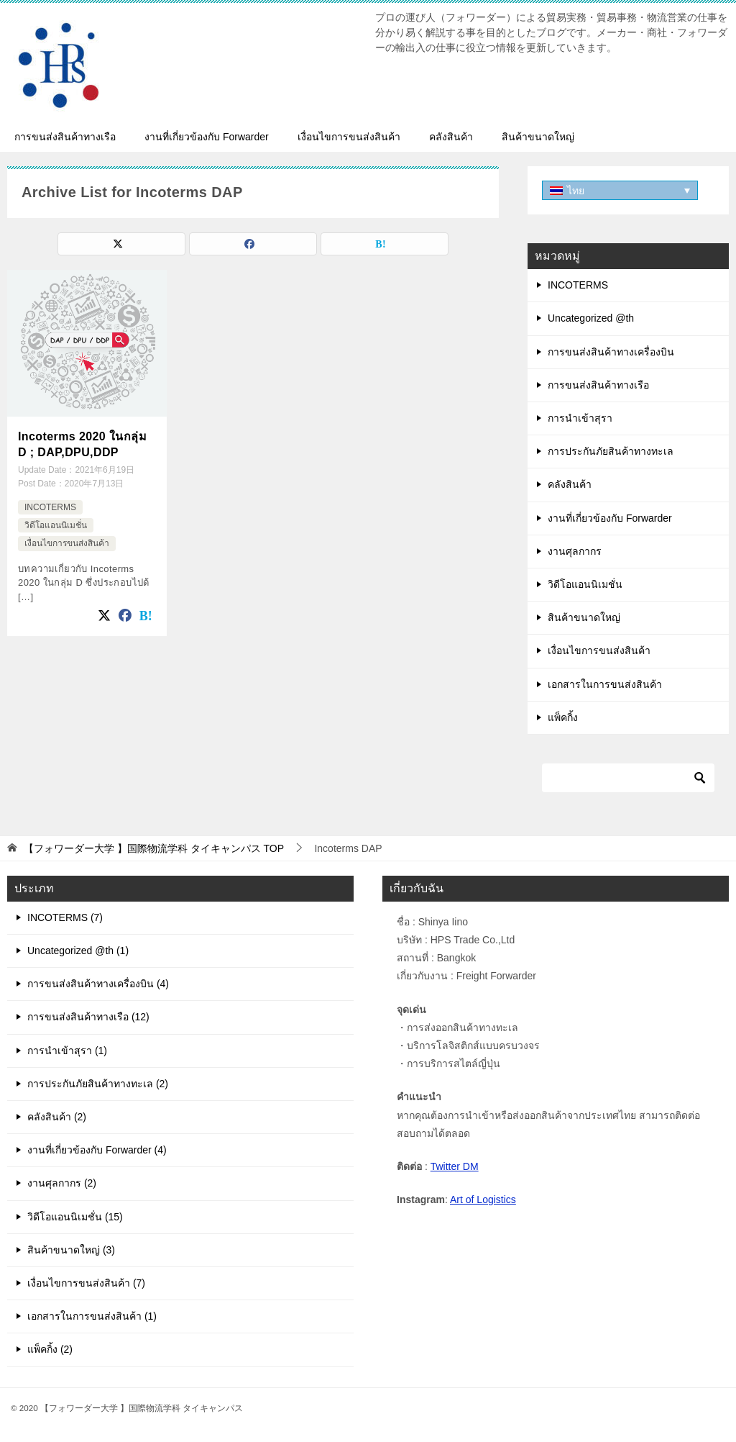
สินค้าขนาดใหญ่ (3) (71, 1250)
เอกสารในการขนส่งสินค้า (605, 684)
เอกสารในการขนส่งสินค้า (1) (92, 1316)
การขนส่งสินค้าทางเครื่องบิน (611, 352)
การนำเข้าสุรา (580, 418)
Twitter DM (455, 1166)
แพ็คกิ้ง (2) (50, 1349)
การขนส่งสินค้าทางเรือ (65, 136)
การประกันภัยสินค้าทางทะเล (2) (97, 1083)
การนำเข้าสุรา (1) (67, 1050)
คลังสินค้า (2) (56, 1117)
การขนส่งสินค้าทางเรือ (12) (88, 1016)
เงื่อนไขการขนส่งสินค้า (349, 136)
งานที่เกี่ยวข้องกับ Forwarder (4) (97, 1150)
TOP (154, 848)
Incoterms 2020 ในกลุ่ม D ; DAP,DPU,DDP (82, 444)
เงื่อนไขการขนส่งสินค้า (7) (86, 1283)
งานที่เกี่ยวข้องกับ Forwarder (206, 136)
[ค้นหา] (628, 777)
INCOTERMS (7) (65, 917)
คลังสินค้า (451, 136)
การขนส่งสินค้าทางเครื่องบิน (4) (98, 983)
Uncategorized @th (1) (78, 950)
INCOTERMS (50, 507)
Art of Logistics (483, 1199)
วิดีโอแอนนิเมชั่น (55, 525)
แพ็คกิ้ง (563, 717)
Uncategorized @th (591, 318)
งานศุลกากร (575, 551)
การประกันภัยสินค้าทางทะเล (610, 451)
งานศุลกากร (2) (61, 1183)
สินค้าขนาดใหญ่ (538, 136)
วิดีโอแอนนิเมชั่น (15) (75, 1217)
